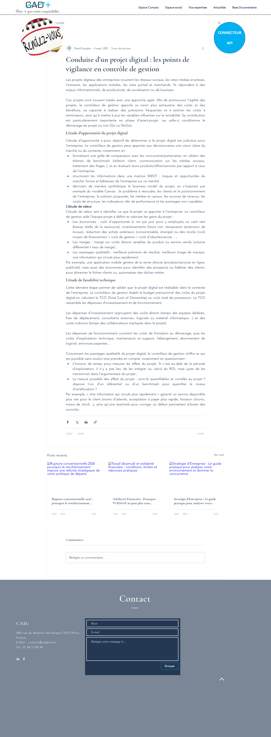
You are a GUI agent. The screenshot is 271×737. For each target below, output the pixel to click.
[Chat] (229, 37)
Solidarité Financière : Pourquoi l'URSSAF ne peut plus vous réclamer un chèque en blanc (134, 501)
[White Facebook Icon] (24, 659)
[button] (197, 7)
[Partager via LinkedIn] (86, 422)
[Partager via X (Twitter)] (77, 422)
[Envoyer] (169, 666)
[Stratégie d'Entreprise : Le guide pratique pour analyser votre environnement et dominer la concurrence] (196, 477)
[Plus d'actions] (203, 48)
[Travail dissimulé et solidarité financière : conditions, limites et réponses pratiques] (135, 477)
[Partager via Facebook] (67, 422)
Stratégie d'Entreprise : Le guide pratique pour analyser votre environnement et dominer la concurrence (195, 501)
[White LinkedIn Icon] (18, 659)
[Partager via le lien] (95, 422)
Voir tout (219, 454)
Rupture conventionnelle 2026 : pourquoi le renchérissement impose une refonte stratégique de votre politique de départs (74, 501)
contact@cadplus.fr (42, 642)
